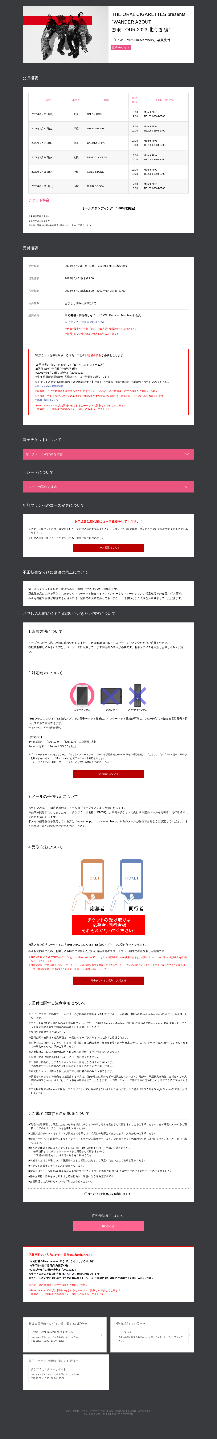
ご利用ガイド (144, 1397)
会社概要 (131, 1397)
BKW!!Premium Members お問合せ (65, 1334)
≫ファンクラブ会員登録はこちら (85, 321)
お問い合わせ (72, 1397)
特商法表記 (120, 1397)
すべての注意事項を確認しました (110, 1195)
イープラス (152, 1334)
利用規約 (108, 1397)
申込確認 (108, 1226)
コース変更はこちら (108, 550)
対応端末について (108, 776)
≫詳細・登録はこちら (48, 401)
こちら (77, 376)
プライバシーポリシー (92, 1397)
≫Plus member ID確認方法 (51, 386)
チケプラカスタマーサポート (66, 1365)
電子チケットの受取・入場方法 (108, 983)
